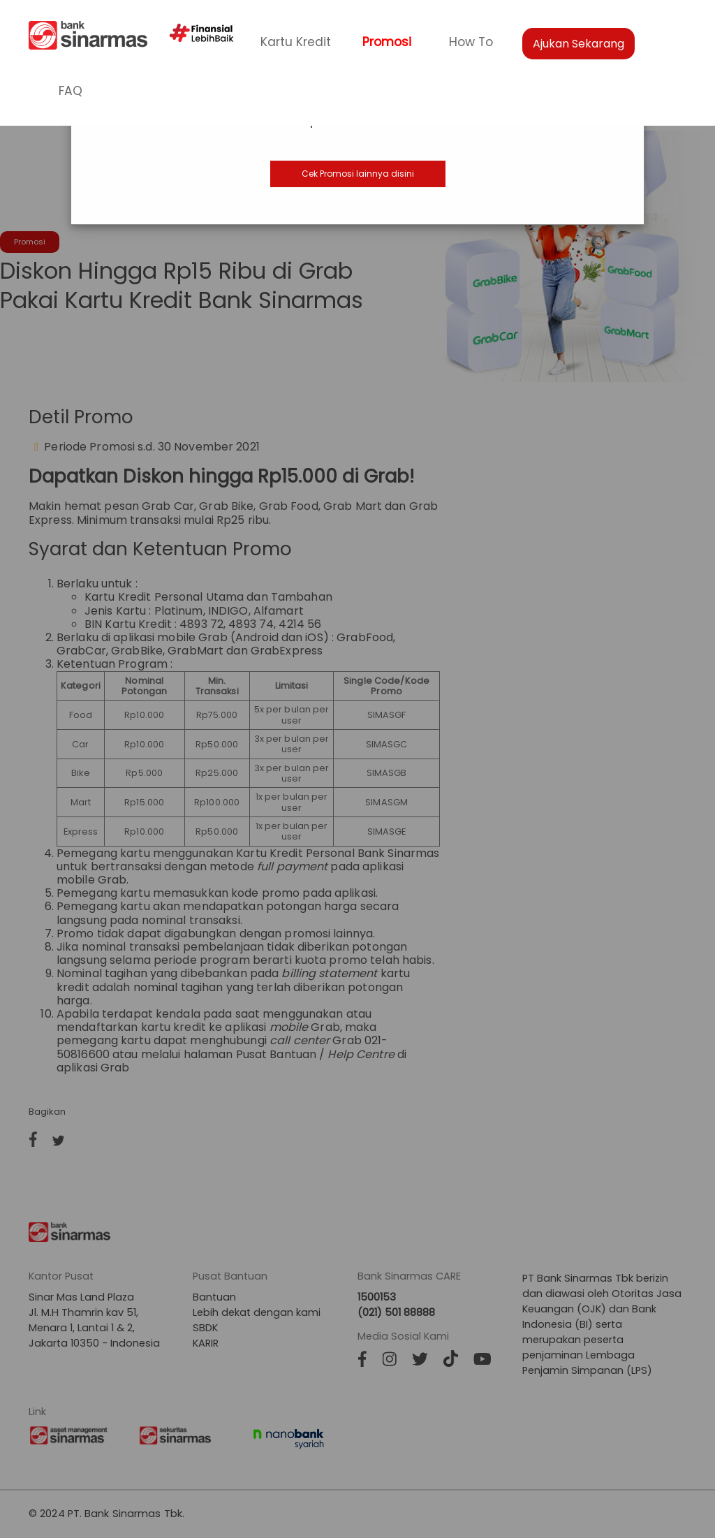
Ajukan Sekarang (578, 44)
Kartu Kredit (295, 42)
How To (471, 42)
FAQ (70, 90)
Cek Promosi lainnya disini (358, 174)
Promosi (386, 42)
